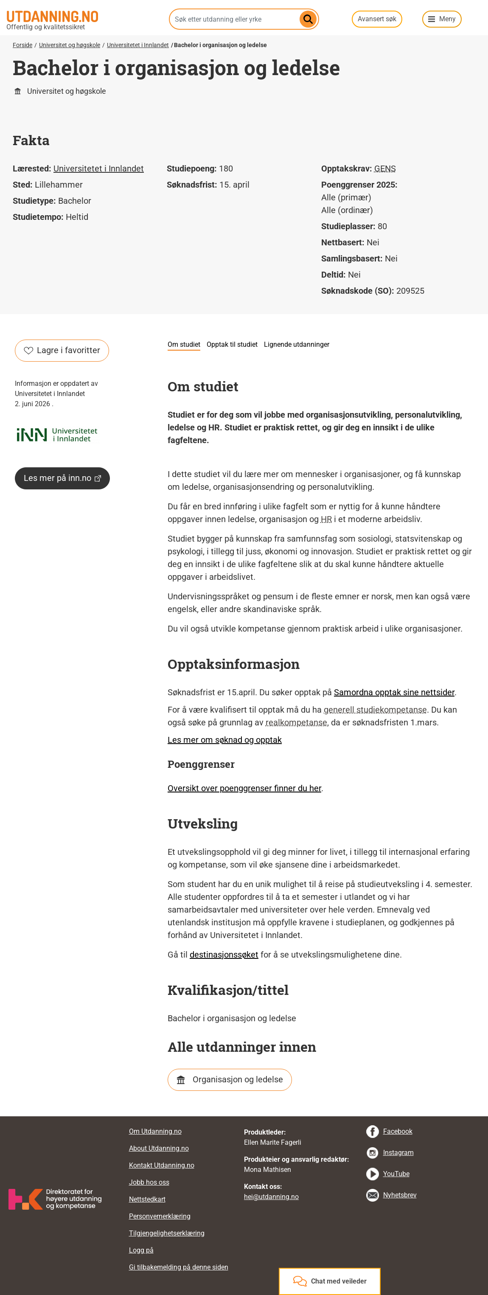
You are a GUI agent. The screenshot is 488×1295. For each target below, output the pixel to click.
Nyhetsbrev (400, 1195)
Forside (22, 45)
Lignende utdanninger (296, 344)
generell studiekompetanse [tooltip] (375, 710)
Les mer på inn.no (62, 478)
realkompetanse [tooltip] (296, 722)
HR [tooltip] (326, 519)
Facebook (397, 1131)
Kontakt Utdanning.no (161, 1165)
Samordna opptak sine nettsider (394, 692)
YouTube (396, 1174)
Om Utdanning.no (155, 1131)
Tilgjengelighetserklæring (167, 1233)
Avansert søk (377, 19)
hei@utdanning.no (271, 1197)
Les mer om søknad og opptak (225, 740)
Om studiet (184, 344)
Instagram (398, 1153)
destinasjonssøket (224, 954)
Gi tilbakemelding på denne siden (178, 1267)
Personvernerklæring (160, 1216)
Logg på (141, 1250)
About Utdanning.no (159, 1148)
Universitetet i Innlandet (138, 45)
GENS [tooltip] (385, 168)
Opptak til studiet (232, 344)
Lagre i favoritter (62, 350)
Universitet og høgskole (69, 45)
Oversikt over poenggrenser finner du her (244, 788)
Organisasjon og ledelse (238, 1079)
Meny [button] (447, 19)
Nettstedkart (147, 1199)
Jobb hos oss (149, 1182)
